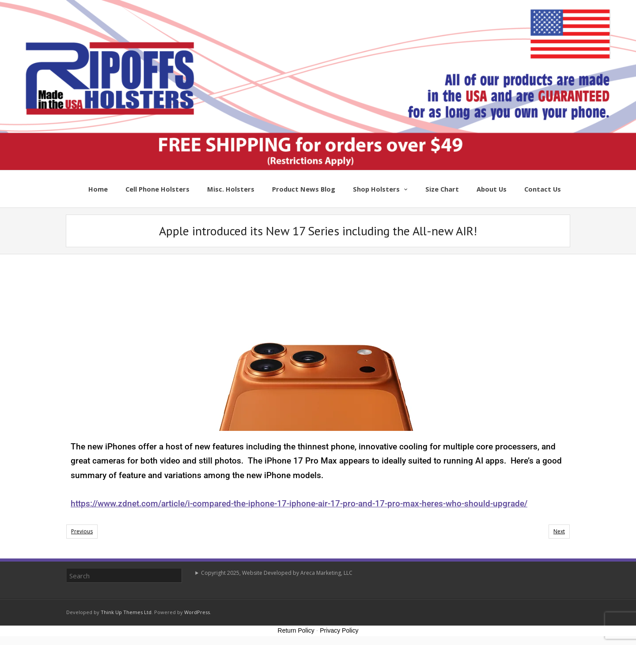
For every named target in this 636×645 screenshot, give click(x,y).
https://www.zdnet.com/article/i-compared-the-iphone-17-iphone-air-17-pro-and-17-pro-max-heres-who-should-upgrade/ (299, 503)
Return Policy (296, 630)
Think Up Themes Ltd (126, 612)
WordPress (197, 612)
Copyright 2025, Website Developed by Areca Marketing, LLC (276, 573)
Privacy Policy (339, 630)
